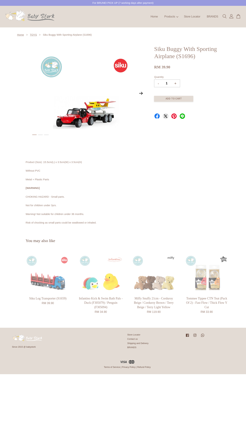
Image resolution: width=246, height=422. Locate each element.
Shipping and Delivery (137, 343)
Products (171, 16)
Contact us (132, 339)
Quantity (159, 76)
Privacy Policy (128, 367)
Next (141, 93)
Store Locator (192, 16)
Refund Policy (144, 367)
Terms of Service (112, 367)
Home (154, 16)
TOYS (33, 34)
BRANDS (212, 16)
